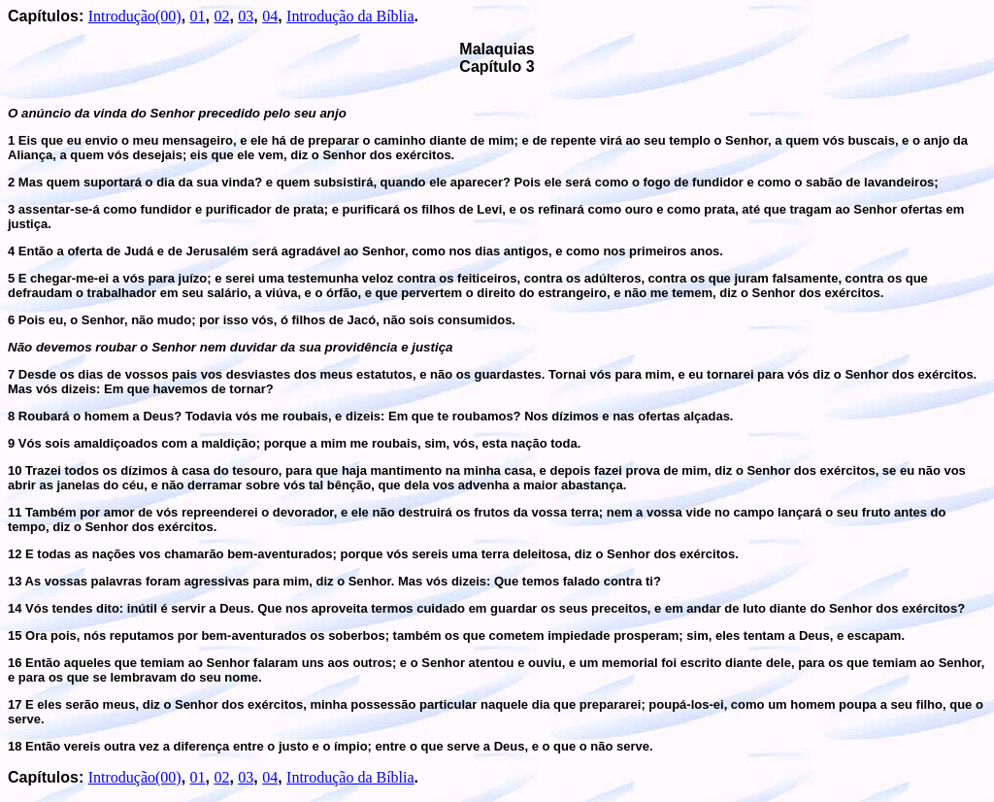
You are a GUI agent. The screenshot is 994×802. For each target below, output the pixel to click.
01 (198, 16)
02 (221, 16)
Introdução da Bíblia (350, 16)
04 (270, 16)
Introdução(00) (135, 16)
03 (245, 16)
